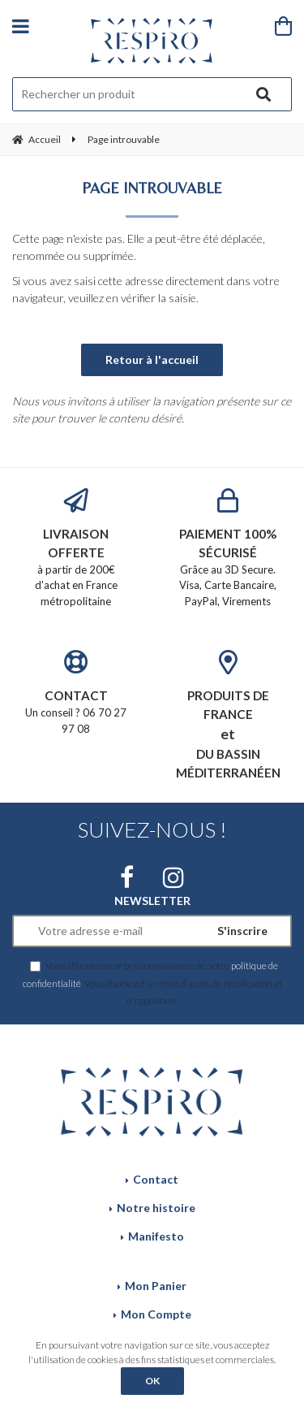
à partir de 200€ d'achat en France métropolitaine (76, 548)
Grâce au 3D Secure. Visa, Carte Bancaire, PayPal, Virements (229, 548)
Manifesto (156, 1236)
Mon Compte (156, 1314)
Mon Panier (155, 1286)
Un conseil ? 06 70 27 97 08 (76, 692)
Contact (155, 1179)
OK (152, 1381)
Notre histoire (156, 1208)
